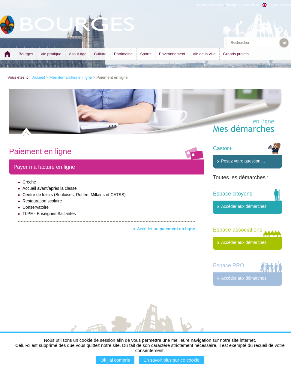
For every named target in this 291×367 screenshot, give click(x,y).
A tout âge (78, 54)
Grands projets (236, 54)
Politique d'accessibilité (243, 5)
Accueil (38, 77)
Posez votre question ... (243, 161)
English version (276, 5)
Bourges (26, 54)
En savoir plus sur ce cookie (171, 359)
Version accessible (209, 5)
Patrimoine (123, 54)
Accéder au (166, 228)
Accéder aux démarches (243, 206)
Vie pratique (50, 54)
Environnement (172, 54)
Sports (146, 54)
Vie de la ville (204, 54)
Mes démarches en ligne (71, 77)
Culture (100, 54)
